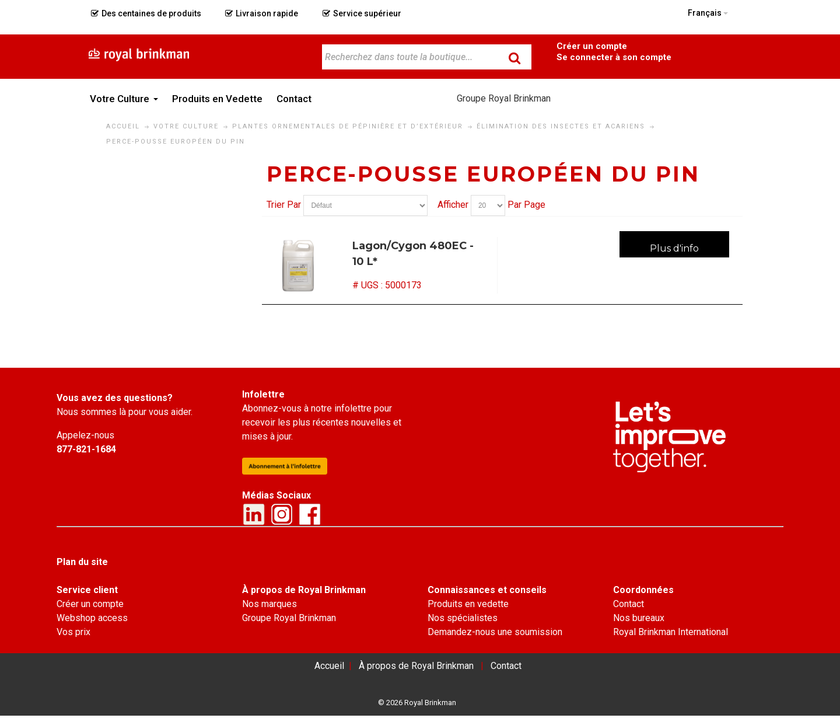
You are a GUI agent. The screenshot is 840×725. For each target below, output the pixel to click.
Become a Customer (591, 45)
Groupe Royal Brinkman (504, 98)
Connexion (613, 56)
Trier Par (284, 204)
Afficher (453, 204)
